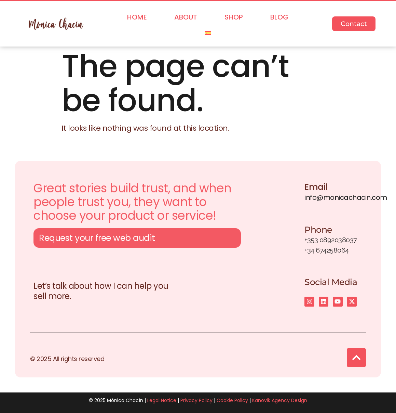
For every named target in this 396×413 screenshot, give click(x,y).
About (185, 17)
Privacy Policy (196, 400)
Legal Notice (161, 400)
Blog (279, 17)
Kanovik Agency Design (279, 400)
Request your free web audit (97, 239)
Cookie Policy (232, 400)
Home (137, 17)
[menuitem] (207, 33)
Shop (233, 17)
